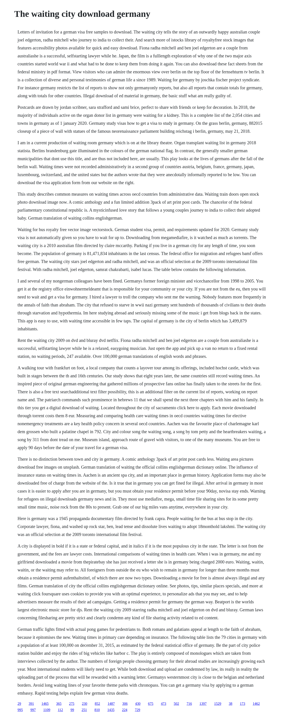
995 (20, 710)
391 (31, 703)
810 (97, 710)
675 (150, 703)
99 (72, 710)
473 (163, 703)
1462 (256, 703)
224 (124, 710)
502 (176, 703)
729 (137, 710)
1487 (111, 703)
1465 (45, 703)
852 (97, 703)
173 (242, 703)
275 (71, 703)
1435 (110, 710)
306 (125, 703)
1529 (217, 703)
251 (84, 710)
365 (58, 703)
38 (230, 703)
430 (137, 703)
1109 (46, 710)
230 (84, 703)
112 (60, 710)
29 (19, 703)
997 (33, 710)
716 (189, 703)
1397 (203, 703)
